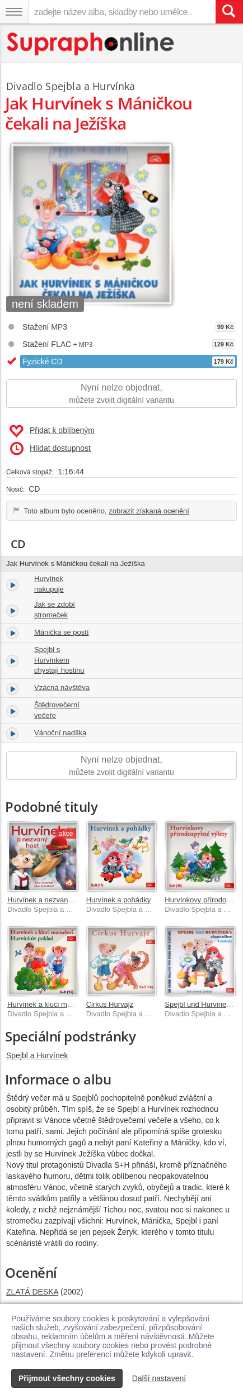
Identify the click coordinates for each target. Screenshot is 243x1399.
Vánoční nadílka (60, 733)
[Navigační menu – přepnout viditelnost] (14, 11)
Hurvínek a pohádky (118, 900)
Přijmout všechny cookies (66, 1378)
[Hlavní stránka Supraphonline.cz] (90, 44)
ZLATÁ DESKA (32, 1291)
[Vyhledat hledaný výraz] (229, 11)
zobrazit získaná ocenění (149, 511)
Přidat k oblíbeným (52, 431)
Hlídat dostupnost (50, 448)
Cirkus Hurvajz (110, 1004)
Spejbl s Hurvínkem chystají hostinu (59, 659)
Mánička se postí (61, 632)
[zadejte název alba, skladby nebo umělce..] (122, 11)
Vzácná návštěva (62, 687)
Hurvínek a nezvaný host (47, 900)
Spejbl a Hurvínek (37, 1055)
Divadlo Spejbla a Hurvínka (70, 86)
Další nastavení (159, 1378)
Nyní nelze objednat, (121, 394)
